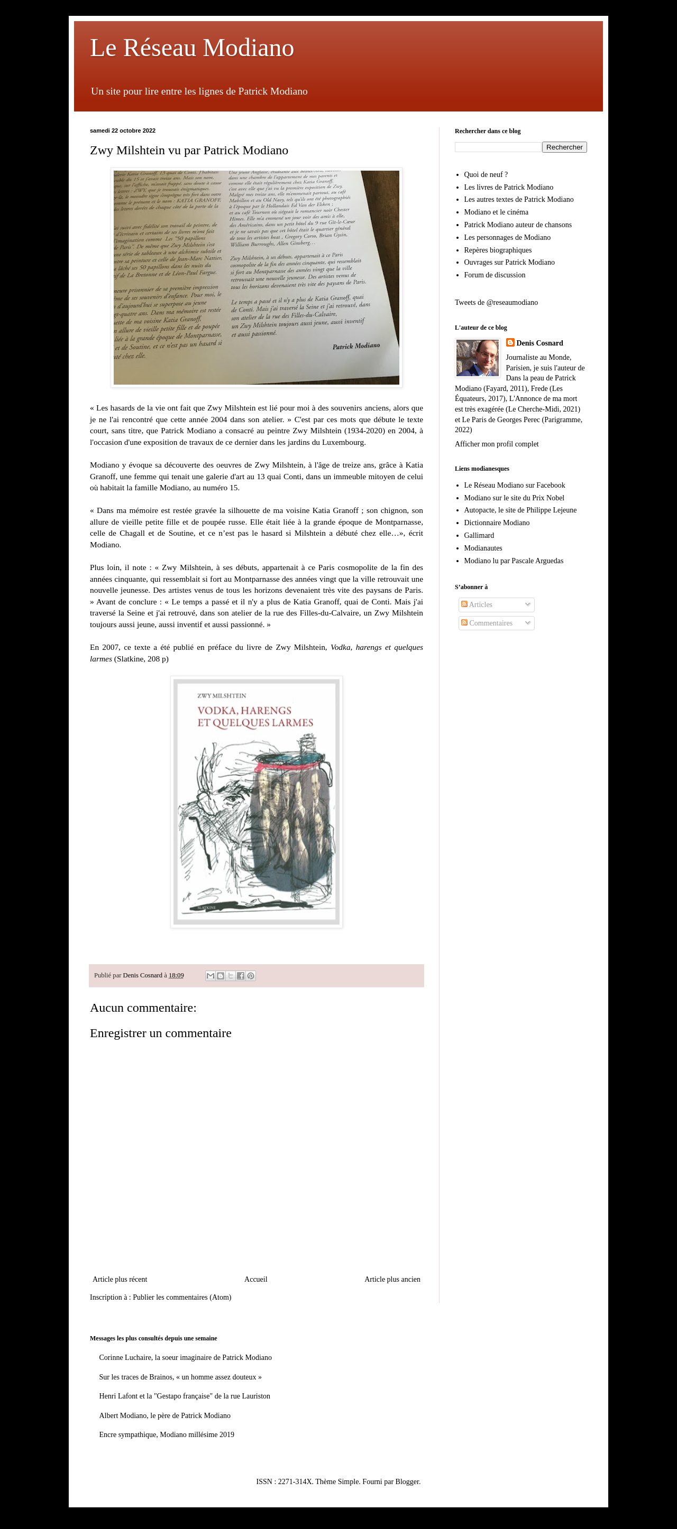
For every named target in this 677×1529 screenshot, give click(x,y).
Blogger (407, 1482)
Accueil (256, 1279)
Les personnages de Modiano (507, 237)
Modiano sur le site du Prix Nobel (514, 498)
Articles (476, 605)
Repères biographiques (498, 250)
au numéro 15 (215, 487)
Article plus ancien (392, 1279)
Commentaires (487, 623)
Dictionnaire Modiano (497, 523)
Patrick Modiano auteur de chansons (518, 225)
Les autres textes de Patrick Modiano (519, 199)
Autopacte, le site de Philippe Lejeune (520, 510)
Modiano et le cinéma (496, 212)
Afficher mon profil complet (497, 444)
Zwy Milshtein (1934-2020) (338, 430)
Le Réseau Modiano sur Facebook (514, 485)
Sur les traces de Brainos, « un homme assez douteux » (180, 1377)
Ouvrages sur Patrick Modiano (509, 262)
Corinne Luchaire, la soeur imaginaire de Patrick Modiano (185, 1358)
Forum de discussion (495, 275)
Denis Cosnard (540, 343)
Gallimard (479, 535)
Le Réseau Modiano (192, 47)
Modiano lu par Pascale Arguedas (514, 561)
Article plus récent (120, 1279)
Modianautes (483, 548)
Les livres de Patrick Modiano (509, 187)
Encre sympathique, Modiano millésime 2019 (166, 1435)
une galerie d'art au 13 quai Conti (246, 476)
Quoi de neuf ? (486, 175)
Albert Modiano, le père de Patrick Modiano (165, 1416)
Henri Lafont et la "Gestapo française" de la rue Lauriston (185, 1396)
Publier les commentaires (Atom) (182, 1297)
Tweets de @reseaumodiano (496, 302)
